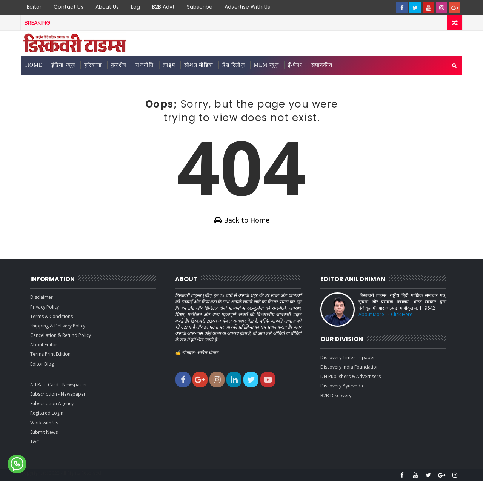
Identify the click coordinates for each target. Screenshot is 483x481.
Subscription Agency (52, 403)
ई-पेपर (295, 65)
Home (33, 65)
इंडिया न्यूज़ (63, 65)
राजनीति (144, 65)
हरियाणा (93, 65)
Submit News (44, 432)
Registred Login (46, 413)
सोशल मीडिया (199, 65)
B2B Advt (163, 7)
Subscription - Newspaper (58, 394)
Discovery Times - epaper (347, 357)
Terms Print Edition (50, 354)
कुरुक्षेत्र (118, 65)
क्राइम (169, 65)
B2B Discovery (335, 395)
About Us (107, 7)
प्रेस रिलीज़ (233, 65)
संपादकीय (321, 65)
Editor (34, 7)
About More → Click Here (385, 314)
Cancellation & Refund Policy (60, 335)
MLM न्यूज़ (266, 65)
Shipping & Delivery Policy (57, 326)
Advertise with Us (247, 7)
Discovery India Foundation (349, 367)
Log (135, 7)
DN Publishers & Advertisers (350, 376)
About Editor (43, 344)
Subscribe (199, 7)
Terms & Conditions (51, 316)
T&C (34, 441)
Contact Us (68, 7)
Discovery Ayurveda (341, 386)
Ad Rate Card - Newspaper (58, 384)
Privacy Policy (44, 307)
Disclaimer (41, 297)
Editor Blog (42, 364)
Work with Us (44, 423)
